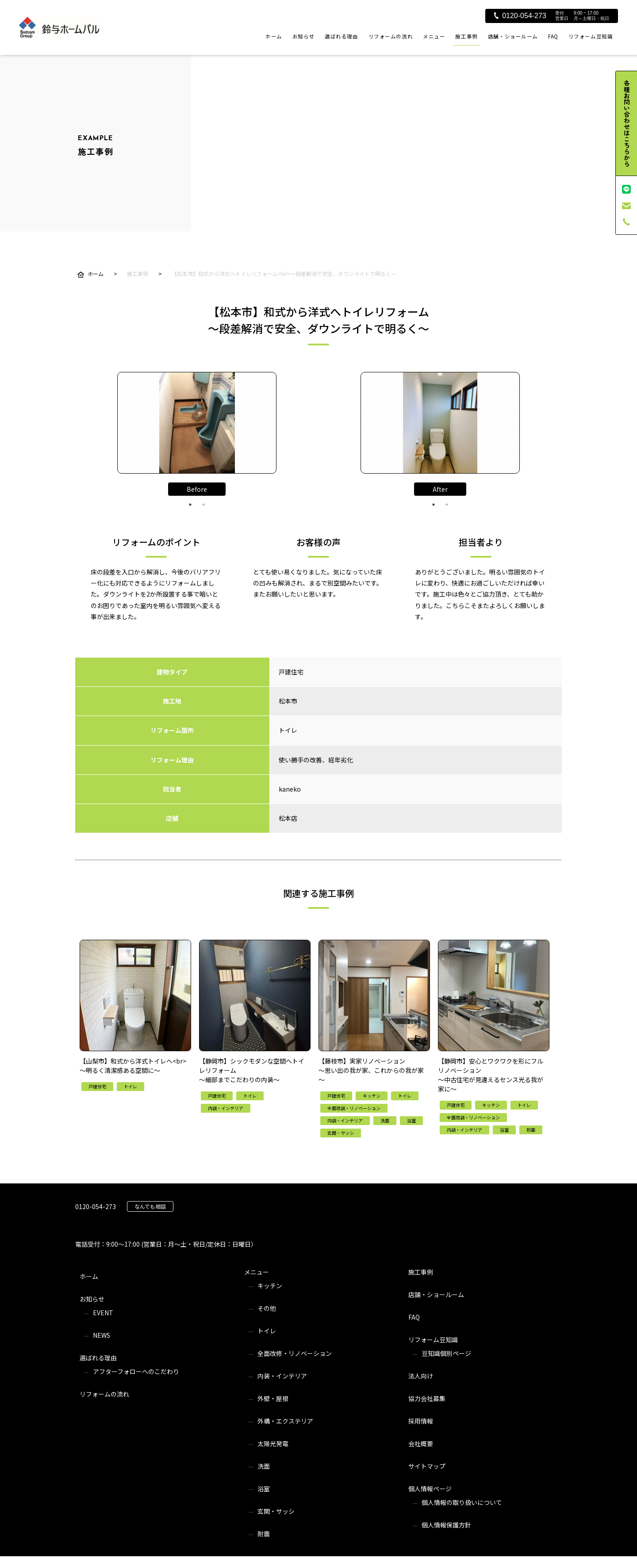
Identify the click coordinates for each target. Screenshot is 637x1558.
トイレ (266, 1330)
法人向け (420, 1375)
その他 (266, 1308)
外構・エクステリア (285, 1420)
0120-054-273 (520, 15)
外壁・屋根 (272, 1398)
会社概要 (420, 1443)
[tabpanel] (196, 423)
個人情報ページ (430, 1488)
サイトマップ (426, 1466)
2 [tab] (203, 504)
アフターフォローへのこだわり (136, 1371)
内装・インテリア (282, 1375)
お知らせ (303, 36)
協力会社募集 (426, 1398)
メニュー (434, 36)
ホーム (273, 36)
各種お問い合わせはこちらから (626, 123)
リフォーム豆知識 (590, 36)
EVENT (103, 1312)
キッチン (269, 1285)
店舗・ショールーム (513, 36)
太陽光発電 (272, 1443)
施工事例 (466, 36)
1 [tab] (190, 504)
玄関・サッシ (276, 1511)
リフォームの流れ (390, 36)
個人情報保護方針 (446, 1524)
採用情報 (420, 1420)
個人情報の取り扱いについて (462, 1502)
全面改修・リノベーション (294, 1353)
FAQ (553, 36)
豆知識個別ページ (446, 1353)
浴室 (263, 1488)
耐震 (263, 1533)
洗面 (263, 1466)
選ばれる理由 (341, 36)
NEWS (101, 1335)
